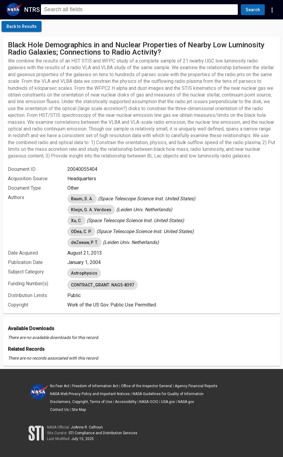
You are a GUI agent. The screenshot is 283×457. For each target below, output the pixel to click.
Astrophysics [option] (84, 273)
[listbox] (171, 199)
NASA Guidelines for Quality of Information (168, 394)
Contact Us (59, 410)
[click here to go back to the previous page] (22, 26)
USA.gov (168, 402)
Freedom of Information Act (95, 386)
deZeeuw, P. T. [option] (84, 242)
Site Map (79, 410)
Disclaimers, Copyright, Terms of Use (81, 402)
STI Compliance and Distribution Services (103, 433)
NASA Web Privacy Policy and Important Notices (90, 394)
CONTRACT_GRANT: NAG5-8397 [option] (102, 285)
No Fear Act (59, 386)
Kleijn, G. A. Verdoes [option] (91, 210)
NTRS (32, 9)
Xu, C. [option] (76, 220)
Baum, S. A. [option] (82, 199)
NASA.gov (186, 402)
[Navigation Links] (272, 10)
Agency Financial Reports (196, 386)
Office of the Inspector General (146, 386)
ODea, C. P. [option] (81, 231)
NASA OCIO (148, 402)
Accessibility (125, 402)
